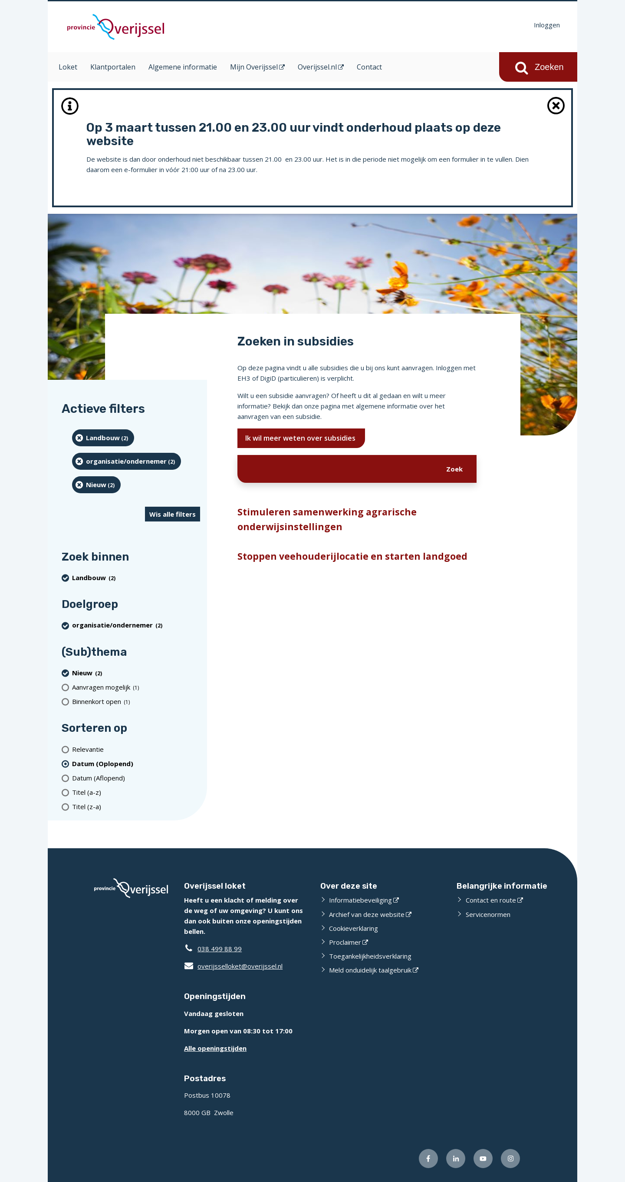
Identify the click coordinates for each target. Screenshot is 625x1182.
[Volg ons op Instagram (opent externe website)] (510, 1158)
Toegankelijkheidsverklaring (370, 956)
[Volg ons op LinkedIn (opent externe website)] (455, 1158)
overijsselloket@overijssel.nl (233, 966)
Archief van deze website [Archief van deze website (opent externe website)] (367, 914)
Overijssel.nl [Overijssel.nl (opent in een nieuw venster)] (317, 67)
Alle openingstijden (215, 1048)
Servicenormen (488, 914)
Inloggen (547, 24)
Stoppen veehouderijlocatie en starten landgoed (352, 556)
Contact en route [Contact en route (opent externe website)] (491, 900)
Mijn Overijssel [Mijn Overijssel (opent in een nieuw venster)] (254, 67)
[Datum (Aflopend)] (136, 777)
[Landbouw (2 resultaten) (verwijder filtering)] (103, 437)
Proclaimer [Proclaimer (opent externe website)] (345, 942)
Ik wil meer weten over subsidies (301, 438)
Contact (369, 67)
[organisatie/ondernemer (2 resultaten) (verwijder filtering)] (126, 461)
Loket (68, 67)
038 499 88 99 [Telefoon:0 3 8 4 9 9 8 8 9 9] (219, 948)
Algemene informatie (182, 67)
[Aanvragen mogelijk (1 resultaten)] (136, 687)
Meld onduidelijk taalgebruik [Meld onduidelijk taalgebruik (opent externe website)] (370, 970)
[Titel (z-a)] (136, 806)
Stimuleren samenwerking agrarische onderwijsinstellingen (327, 519)
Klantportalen (112, 67)
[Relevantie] (136, 749)
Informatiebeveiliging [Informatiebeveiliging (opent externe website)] (360, 900)
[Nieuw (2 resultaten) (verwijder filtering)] (96, 484)
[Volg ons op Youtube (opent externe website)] (483, 1158)
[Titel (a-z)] (136, 792)
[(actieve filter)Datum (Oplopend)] (136, 763)
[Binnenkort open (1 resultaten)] (136, 701)
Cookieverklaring (353, 928)
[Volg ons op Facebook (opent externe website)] (428, 1158)
